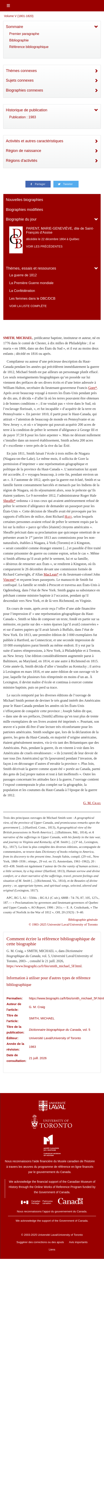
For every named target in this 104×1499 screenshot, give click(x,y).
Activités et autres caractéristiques (34, 141)
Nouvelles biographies (24, 200)
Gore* (92, 388)
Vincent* (9, 580)
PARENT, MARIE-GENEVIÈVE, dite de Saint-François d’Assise (60, 230)
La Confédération (22, 291)
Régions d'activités (21, 160)
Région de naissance (23, 151)
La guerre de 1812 (23, 275)
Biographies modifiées (24, 209)
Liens (52, 1249)
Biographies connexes (24, 90)
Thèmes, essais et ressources (31, 268)
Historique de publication (26, 110)
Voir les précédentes (44, 246)
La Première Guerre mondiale (31, 283)
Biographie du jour (21, 219)
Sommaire (14, 27)
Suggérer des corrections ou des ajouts (40, 1242)
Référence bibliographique (29, 47)
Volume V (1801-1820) (18, 16)
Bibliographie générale (83, 919)
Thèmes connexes (21, 71)
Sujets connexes (20, 80)
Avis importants (78, 1242)
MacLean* (50, 574)
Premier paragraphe (24, 34)
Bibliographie (19, 40)
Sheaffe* (9, 501)
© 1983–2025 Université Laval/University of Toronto (63, 924)
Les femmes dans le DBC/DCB (32, 298)
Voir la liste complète (28, 306)
